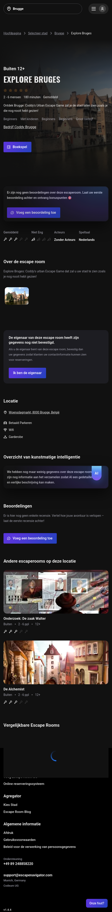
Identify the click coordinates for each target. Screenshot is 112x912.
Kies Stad (10, 805)
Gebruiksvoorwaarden (19, 840)
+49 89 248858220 (18, 864)
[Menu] (98, 9)
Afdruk (8, 833)
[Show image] (16, 296)
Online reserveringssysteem (23, 784)
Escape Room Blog (17, 812)
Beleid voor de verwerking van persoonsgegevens (39, 847)
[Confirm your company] (27, 373)
